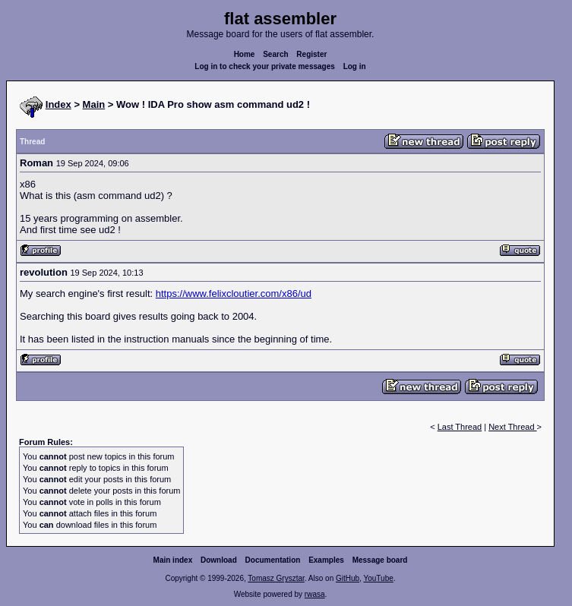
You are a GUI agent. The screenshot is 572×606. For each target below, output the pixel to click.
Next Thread (512, 426)
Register (311, 54)
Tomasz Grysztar (276, 578)
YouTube (378, 578)
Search (275, 54)
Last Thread (460, 426)
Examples (326, 560)
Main (94, 104)
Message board (380, 560)
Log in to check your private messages (264, 66)
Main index (173, 560)
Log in (354, 66)
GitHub (347, 578)
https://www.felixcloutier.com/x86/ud (233, 293)
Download (219, 560)
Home (244, 54)
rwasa (315, 594)
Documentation (273, 560)
